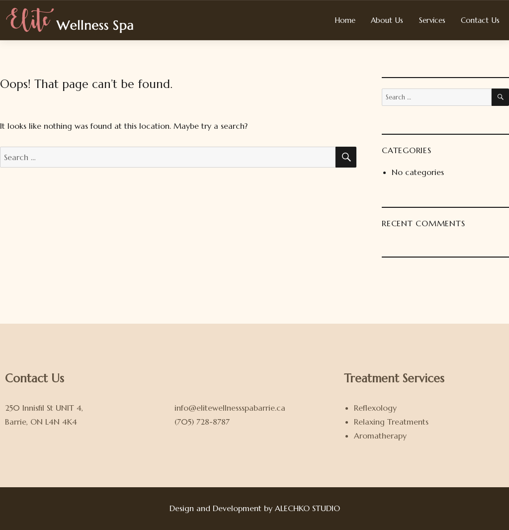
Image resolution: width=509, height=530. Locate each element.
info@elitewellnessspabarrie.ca (229, 408)
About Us (387, 20)
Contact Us (480, 20)
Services (432, 20)
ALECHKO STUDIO (307, 508)
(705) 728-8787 (202, 422)
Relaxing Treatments (391, 422)
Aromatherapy (380, 436)
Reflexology (375, 408)
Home (345, 20)
